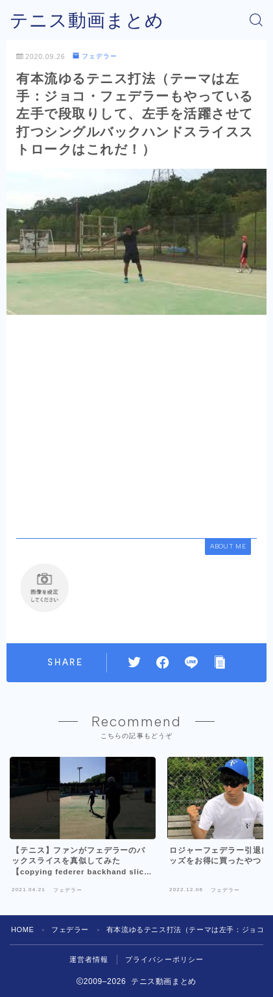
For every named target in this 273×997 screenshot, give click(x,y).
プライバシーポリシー (164, 959)
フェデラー (95, 56)
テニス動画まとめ (87, 20)
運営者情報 (89, 959)
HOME (22, 929)
